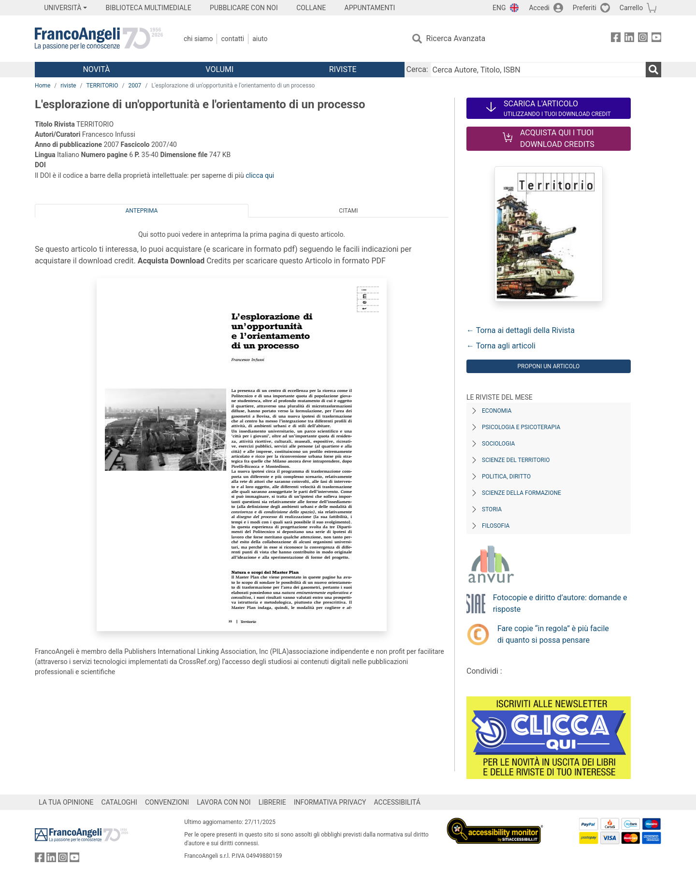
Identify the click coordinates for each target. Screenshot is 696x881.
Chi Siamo (198, 39)
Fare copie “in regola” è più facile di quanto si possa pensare (553, 634)
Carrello (631, 8)
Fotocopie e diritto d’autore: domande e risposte (560, 603)
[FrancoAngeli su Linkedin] (629, 38)
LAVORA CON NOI (224, 802)
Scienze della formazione (521, 493)
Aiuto (259, 39)
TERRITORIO (102, 85)
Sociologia (498, 443)
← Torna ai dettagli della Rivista (520, 330)
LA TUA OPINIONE (66, 802)
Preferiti (584, 8)
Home (42, 85)
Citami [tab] (348, 210)
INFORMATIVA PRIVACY (330, 802)
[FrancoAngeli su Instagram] (643, 38)
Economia (496, 410)
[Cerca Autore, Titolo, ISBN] (538, 69)
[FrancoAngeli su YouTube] (656, 38)
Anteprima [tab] (142, 210)
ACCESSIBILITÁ (397, 802)
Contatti (232, 39)
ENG (499, 8)
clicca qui (260, 175)
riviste (68, 85)
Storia (492, 509)
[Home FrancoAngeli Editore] (99, 38)
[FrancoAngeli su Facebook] (616, 38)
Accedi (539, 8)
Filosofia (495, 525)
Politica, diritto (506, 476)
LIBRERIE (272, 802)
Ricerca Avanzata (456, 38)
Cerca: (417, 69)
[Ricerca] (653, 69)
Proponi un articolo (548, 366)
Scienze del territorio (516, 460)
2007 (134, 85)
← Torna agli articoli (501, 345)
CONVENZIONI (167, 802)
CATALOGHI (119, 802)
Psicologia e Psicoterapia (521, 427)
